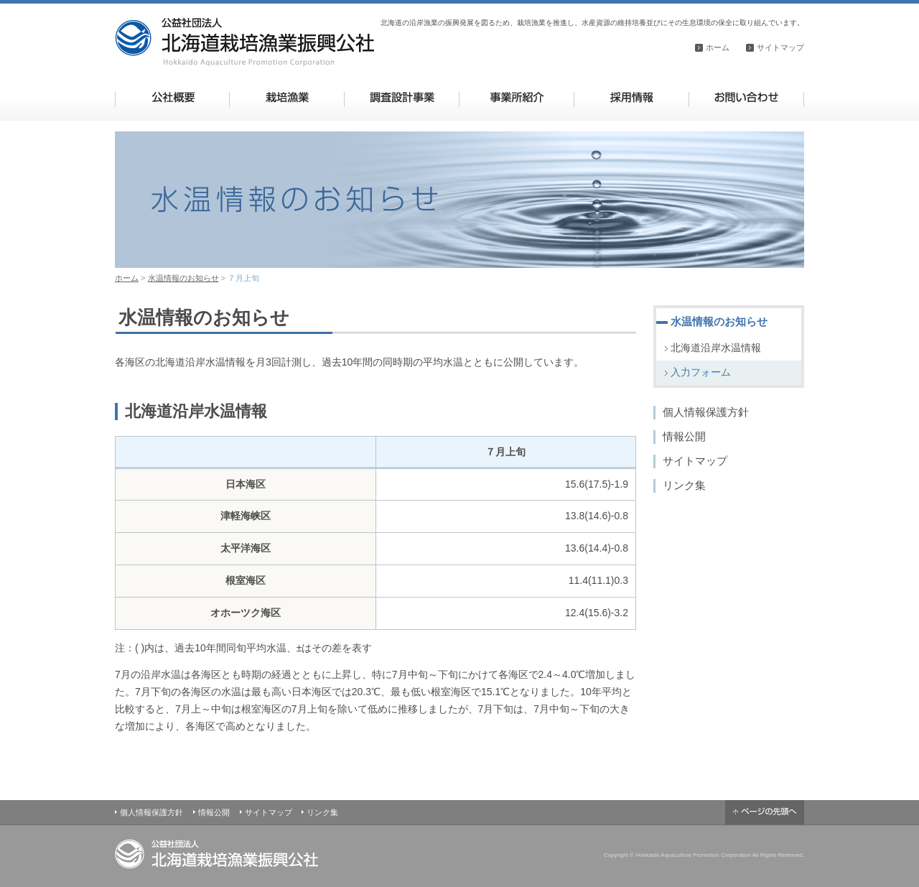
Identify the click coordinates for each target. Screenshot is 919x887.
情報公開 (684, 436)
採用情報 (631, 97)
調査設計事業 (402, 97)
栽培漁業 (287, 97)
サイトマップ (780, 47)
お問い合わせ (746, 97)
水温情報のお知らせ (183, 278)
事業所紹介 (517, 97)
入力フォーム (701, 372)
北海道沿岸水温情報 (716, 347)
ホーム (717, 47)
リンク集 (684, 485)
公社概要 (173, 97)
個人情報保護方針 (706, 412)
